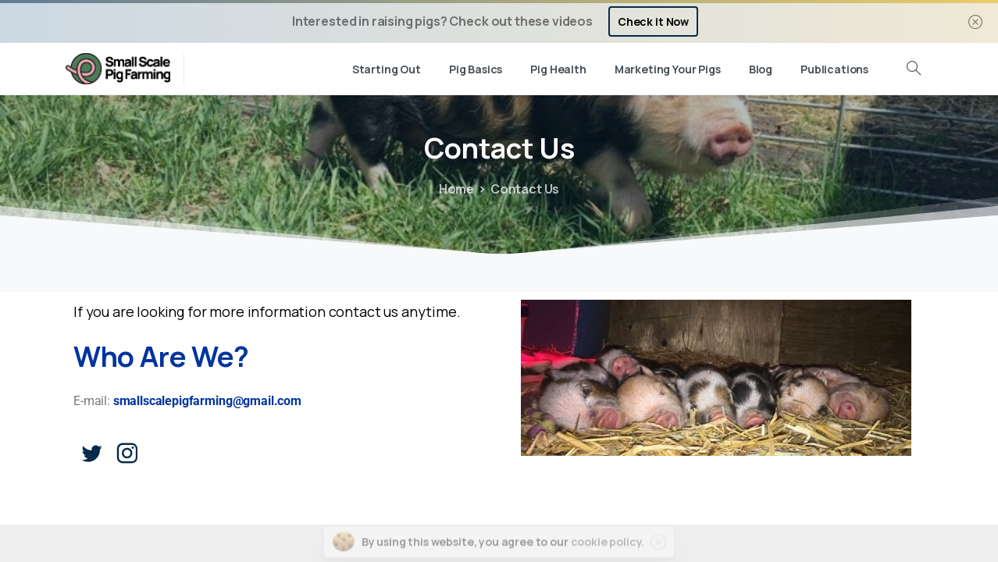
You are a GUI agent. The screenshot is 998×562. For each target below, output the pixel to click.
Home (456, 188)
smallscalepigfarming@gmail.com (207, 400)
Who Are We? (161, 356)
